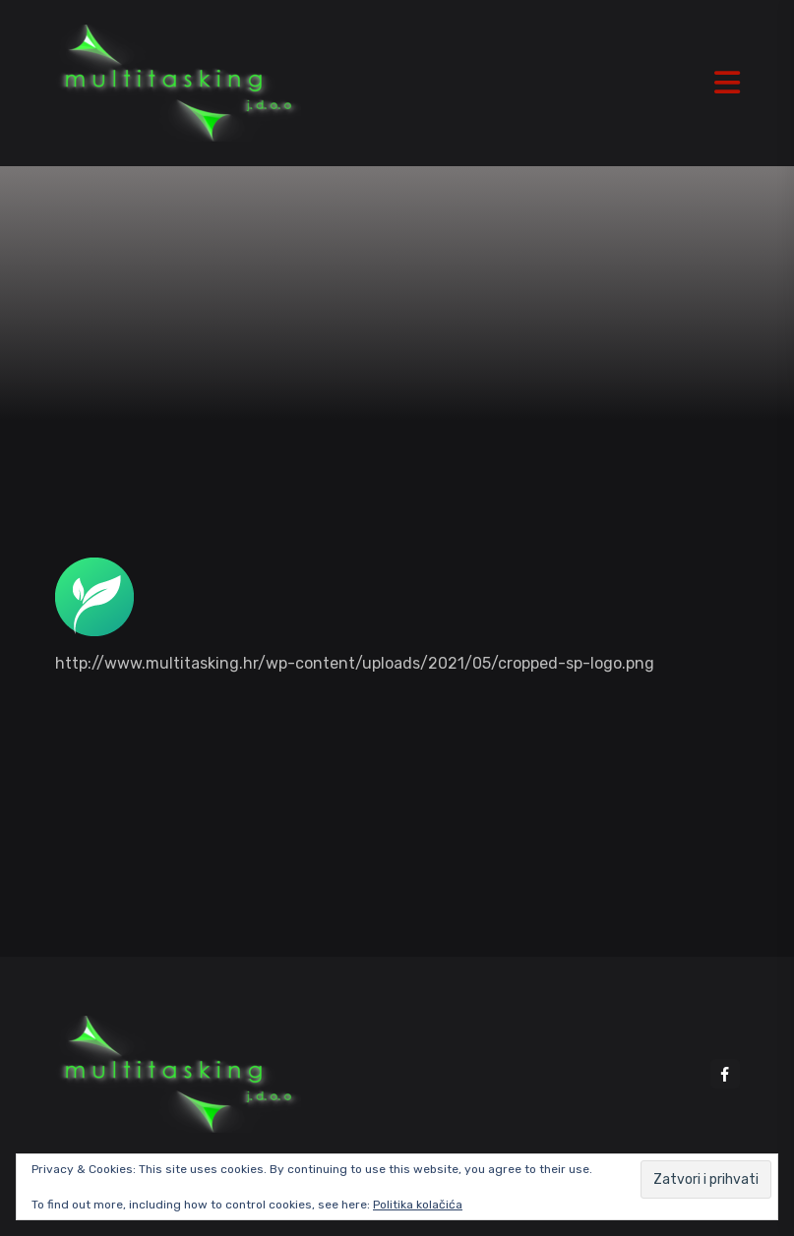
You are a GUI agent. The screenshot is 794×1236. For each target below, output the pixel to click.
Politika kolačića (417, 1204)
